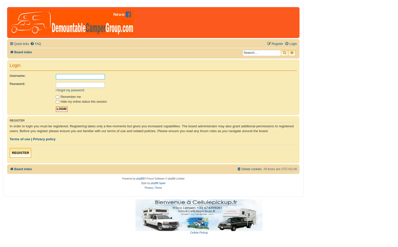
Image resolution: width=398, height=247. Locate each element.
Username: (18, 76)
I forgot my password (70, 90)
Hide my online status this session (81, 101)
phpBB (140, 178)
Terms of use (20, 139)
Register (20, 153)
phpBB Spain (158, 183)
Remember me (68, 97)
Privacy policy (44, 139)
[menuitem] (35, 44)
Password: (17, 84)
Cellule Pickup (199, 232)
